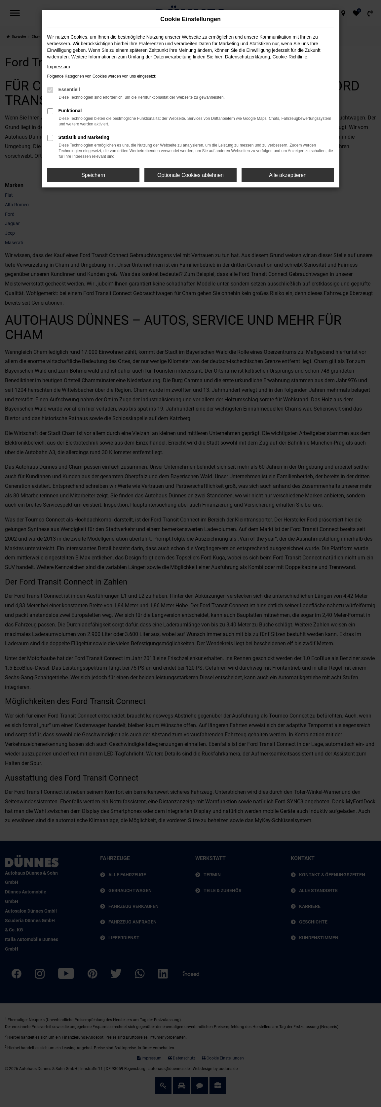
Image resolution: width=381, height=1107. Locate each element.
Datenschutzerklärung (247, 56)
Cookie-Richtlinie (290, 56)
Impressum (58, 66)
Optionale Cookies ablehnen (190, 175)
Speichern (93, 175)
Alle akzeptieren (288, 175)
